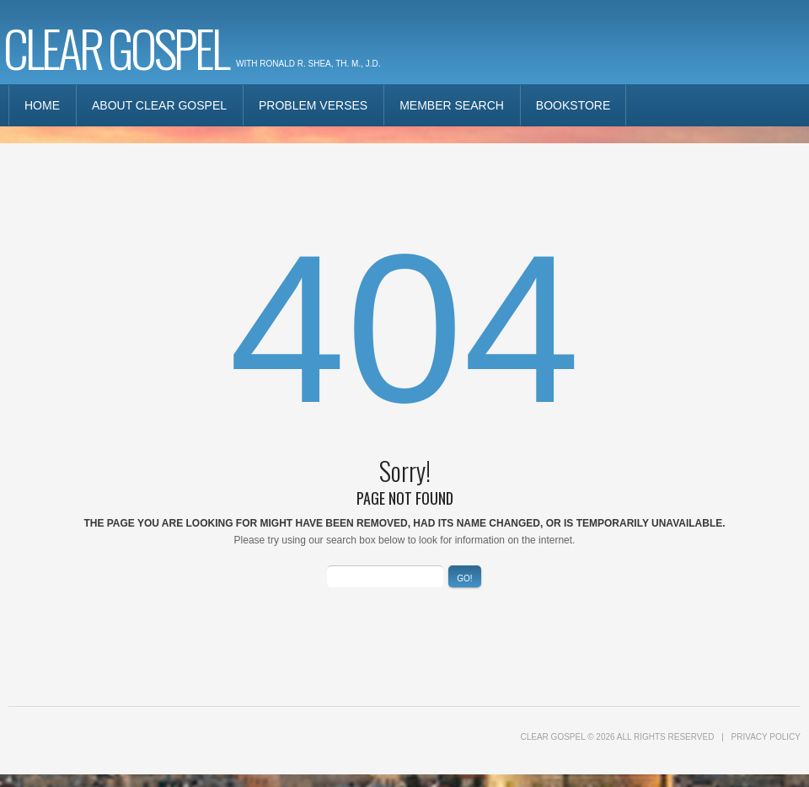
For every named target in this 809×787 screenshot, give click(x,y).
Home (42, 105)
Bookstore (573, 105)
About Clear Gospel (159, 105)
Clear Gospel (115, 46)
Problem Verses (313, 105)
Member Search (451, 105)
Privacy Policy (766, 736)
